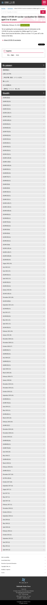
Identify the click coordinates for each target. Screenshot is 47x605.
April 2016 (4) (23, 527)
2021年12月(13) (23, 293)
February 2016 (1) (23, 531)
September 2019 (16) (23, 395)
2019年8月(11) (23, 399)
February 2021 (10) (23, 331)
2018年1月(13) (23, 470)
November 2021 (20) (23, 297)
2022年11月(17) (23, 252)
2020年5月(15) (23, 365)
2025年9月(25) (23, 124)
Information (10, 8)
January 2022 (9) (23, 290)
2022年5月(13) (23, 274)
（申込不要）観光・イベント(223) (23, 77)
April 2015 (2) (23, 549)
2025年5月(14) (23, 139)
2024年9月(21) (23, 169)
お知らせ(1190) (23, 73)
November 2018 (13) (23, 433)
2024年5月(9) (23, 184)
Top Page (3, 8)
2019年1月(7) (23, 425)
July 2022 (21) (23, 267)
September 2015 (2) (23, 538)
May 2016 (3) (23, 523)
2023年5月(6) (23, 229)
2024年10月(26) (23, 165)
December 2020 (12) (23, 339)
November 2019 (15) (23, 387)
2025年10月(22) (23, 120)
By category (24, 65)
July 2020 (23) (23, 357)
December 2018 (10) (23, 429)
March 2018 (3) (23, 463)
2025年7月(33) (23, 131)
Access (23, 572)
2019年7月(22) (23, 403)
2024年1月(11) (23, 199)
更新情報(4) (23, 70)
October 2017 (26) (23, 482)
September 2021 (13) (23, 305)
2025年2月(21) (23, 150)
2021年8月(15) (23, 308)
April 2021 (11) (23, 323)
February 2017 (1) (23, 504)
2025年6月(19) (23, 135)
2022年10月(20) (23, 256)
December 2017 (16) (23, 474)
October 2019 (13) (23, 391)
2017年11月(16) (23, 478)
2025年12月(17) (23, 112)
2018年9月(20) (23, 440)
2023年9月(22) (23, 214)
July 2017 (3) (23, 493)
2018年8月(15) (23, 444)
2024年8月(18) (23, 173)
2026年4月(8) (23, 97)
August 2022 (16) (23, 263)
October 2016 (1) (23, 512)
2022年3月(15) (23, 282)
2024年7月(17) (23, 176)
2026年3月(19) (23, 101)
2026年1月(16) (23, 109)
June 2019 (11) (23, 406)
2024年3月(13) (23, 192)
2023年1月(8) (23, 244)
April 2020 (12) (23, 369)
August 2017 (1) (23, 489)
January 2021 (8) (23, 335)
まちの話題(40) (23, 85)
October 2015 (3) (23, 534)
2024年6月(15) (23, 180)
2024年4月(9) (23, 188)
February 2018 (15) (23, 467)
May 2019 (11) (23, 410)
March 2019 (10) (23, 418)
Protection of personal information (23, 563)
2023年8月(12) (23, 218)
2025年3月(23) (23, 146)
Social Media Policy (23, 560)
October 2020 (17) (23, 346)
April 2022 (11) (23, 278)
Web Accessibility (23, 557)
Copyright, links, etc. (23, 566)
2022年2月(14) (23, 286)
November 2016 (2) (23, 508)
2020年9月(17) (23, 350)
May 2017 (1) (23, 497)
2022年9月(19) (23, 259)
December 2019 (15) (23, 384)
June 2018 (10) (23, 451)
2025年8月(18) (23, 127)
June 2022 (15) (23, 271)
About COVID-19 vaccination (12, 40)
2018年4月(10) (23, 459)
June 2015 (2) (23, 542)
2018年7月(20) (23, 448)
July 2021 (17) (23, 312)
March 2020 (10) (23, 372)
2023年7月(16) (23, 222)
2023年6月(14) (23, 225)
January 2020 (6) (23, 380)
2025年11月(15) (23, 116)
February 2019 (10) (23, 421)
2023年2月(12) (23, 241)
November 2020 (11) (23, 342)
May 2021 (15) (23, 320)
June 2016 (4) (23, 519)
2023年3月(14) (23, 237)
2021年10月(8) (23, 301)
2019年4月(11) (23, 414)
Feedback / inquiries (23, 569)
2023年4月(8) (23, 233)
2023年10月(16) (23, 210)
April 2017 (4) (23, 500)
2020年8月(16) (23, 354)
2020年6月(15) (23, 361)
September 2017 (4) (23, 485)
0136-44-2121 (21, 592)
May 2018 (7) (23, 455)
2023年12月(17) (23, 203)
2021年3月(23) (23, 327)
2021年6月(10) (23, 316)
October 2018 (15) (23, 436)
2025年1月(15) (23, 154)
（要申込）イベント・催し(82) (23, 88)
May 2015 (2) (23, 546)
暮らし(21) (23, 81)
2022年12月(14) (23, 248)
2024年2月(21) (23, 195)
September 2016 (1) (23, 516)
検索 (43, 12)
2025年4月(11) (23, 143)
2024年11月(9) (23, 161)
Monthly (24, 93)
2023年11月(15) (23, 207)
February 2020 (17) (23, 376)
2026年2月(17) (23, 105)
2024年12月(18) (23, 158)
